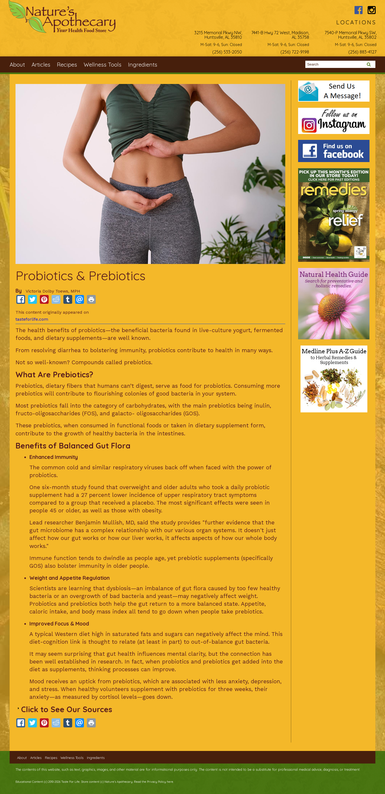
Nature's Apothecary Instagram (371, 10)
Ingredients (142, 64)
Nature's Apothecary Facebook (358, 10)
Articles (41, 64)
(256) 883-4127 (362, 52)
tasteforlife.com (32, 319)
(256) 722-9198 (294, 52)
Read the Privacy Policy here (153, 782)
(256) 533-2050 (227, 52)
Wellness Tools (102, 64)
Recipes (67, 64)
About (17, 64)
